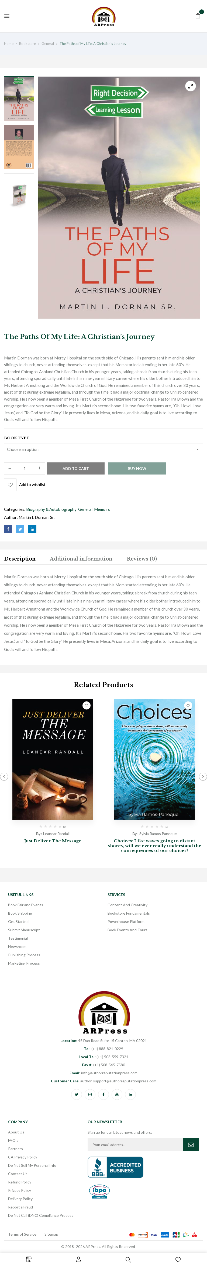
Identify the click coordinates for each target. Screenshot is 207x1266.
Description (20, 559)
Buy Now (137, 468)
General (48, 43)
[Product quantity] (24, 469)
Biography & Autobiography (51, 509)
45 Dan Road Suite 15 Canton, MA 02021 (103, 1040)
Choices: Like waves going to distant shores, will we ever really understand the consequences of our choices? (154, 845)
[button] (197, 15)
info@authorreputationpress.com (103, 1073)
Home (8, 43)
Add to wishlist (32, 484)
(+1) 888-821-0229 (103, 1048)
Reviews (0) (142, 559)
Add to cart (76, 468)
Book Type (16, 438)
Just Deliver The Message (52, 840)
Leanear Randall (56, 833)
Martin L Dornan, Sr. (36, 517)
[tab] (20, 560)
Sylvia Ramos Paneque (158, 833)
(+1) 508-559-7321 (103, 1056)
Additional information (81, 559)
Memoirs (102, 509)
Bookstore (27, 43)
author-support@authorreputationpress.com (103, 1081)
